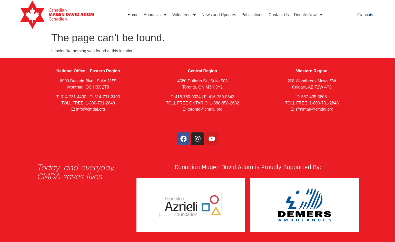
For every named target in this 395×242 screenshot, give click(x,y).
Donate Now (308, 15)
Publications (252, 15)
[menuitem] (365, 14)
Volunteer (184, 15)
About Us (155, 15)
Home (133, 15)
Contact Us (279, 15)
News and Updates (219, 15)
